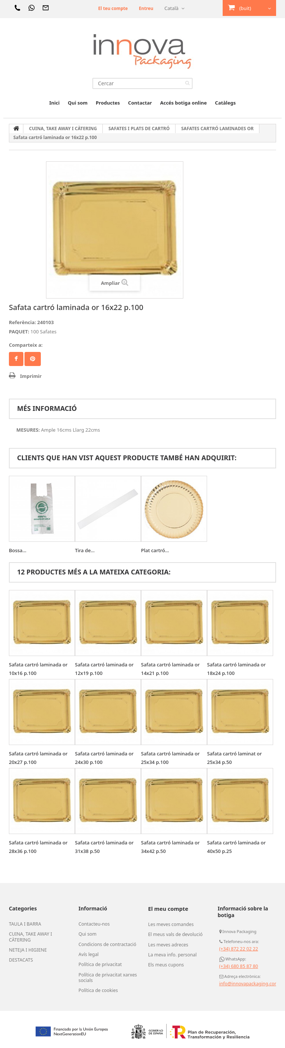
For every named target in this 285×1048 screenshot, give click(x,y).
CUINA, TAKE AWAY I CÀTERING (28, 936)
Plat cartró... (155, 550)
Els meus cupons (164, 962)
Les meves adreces (166, 943)
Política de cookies (96, 986)
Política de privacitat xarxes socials (105, 974)
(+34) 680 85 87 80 (236, 966)
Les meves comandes (168, 923)
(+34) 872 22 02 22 (236, 949)
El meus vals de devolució (172, 933)
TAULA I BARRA (23, 923)
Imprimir (31, 376)
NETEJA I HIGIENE (26, 948)
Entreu (145, 8)
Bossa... (17, 550)
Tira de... (85, 550)
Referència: (22, 322)
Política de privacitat (98, 962)
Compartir (16, 359)
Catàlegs (225, 102)
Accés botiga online (183, 102)
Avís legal (87, 952)
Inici (54, 102)
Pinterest (32, 359)
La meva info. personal (169, 952)
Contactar (140, 102)
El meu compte (167, 908)
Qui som (78, 102)
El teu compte (109, 8)
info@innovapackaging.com (245, 983)
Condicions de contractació (104, 943)
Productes (108, 102)
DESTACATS (19, 957)
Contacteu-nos (93, 923)
